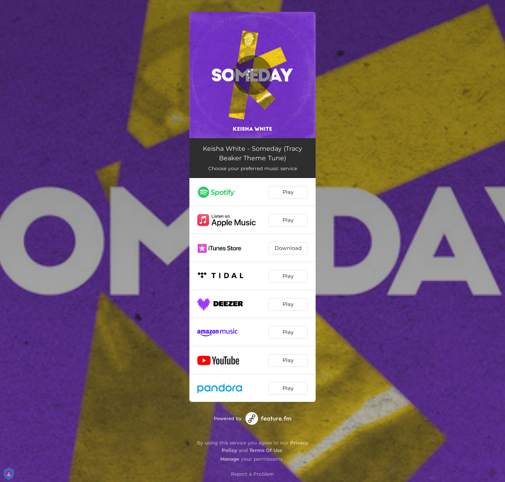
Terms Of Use (265, 450)
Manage (229, 459)
